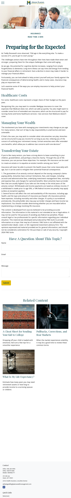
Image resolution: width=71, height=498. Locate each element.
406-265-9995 (11, 469)
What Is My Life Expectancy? (18, 376)
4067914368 (10, 471)
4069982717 (11, 473)
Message (4, 266)
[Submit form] (6, 282)
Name (3, 243)
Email (3, 254)
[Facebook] (4, 487)
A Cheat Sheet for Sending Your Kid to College (17, 333)
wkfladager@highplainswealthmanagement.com (17, 484)
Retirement (6, 496)
